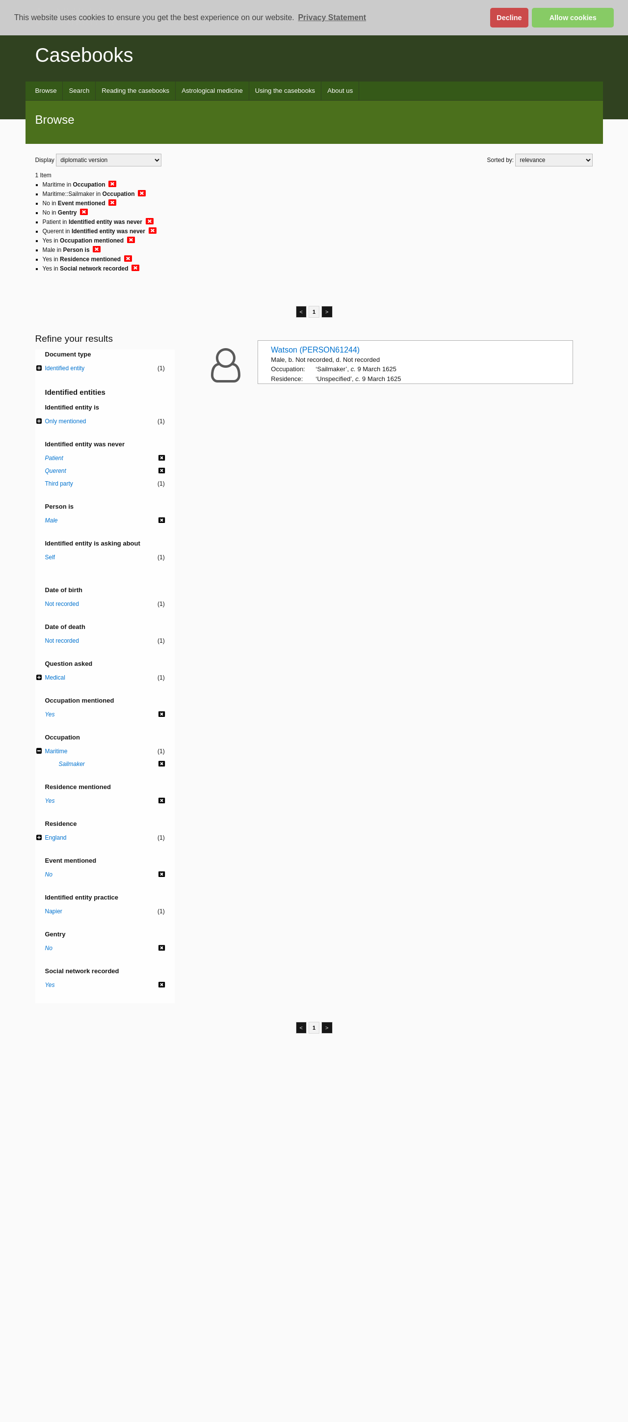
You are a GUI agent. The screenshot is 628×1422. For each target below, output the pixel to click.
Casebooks (84, 55)
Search (79, 90)
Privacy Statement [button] (332, 17)
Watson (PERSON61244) (315, 350)
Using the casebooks (285, 90)
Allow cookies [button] (573, 18)
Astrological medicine (212, 90)
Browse (46, 90)
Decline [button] (509, 18)
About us (340, 90)
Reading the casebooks (135, 90)
